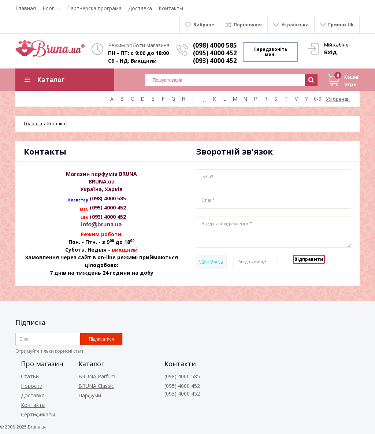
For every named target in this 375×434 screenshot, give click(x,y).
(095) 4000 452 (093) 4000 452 (215, 57)
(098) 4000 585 (215, 45)
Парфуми (89, 395)
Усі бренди (338, 99)
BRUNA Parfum (96, 376)
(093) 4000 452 (108, 216)
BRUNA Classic (96, 385)
